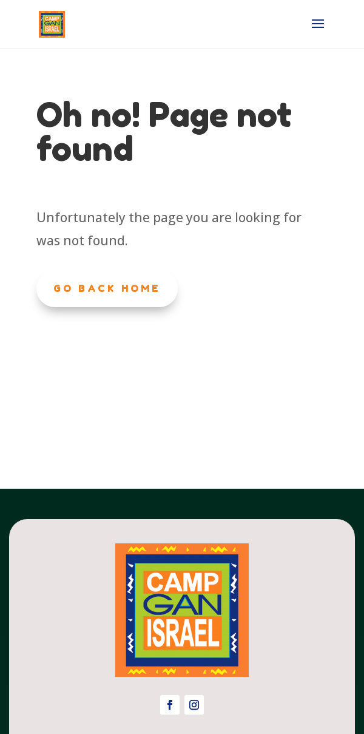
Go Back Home (107, 288)
